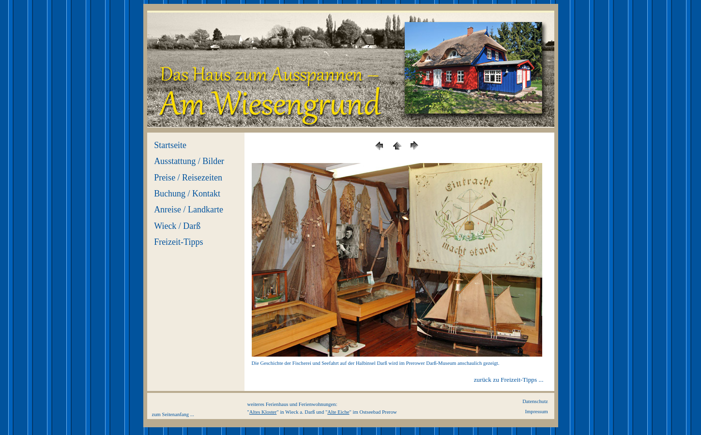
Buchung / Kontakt (187, 193)
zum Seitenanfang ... (173, 414)
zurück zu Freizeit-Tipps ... (509, 379)
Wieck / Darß (177, 226)
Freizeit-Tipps (178, 242)
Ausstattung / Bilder (189, 161)
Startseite (170, 145)
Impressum (536, 411)
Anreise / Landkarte (188, 209)
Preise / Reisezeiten (188, 177)
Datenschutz (535, 401)
